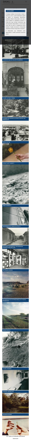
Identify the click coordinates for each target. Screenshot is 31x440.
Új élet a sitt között (8, 163)
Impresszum (15, 438)
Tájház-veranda (7, 368)
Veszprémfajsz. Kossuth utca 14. (12, 226)
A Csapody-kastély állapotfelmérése (13, 59)
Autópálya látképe (8, 270)
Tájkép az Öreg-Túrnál (9, 98)
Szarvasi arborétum (8, 391)
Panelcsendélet (7, 205)
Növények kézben (7, 414)
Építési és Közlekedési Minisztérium (17, 436)
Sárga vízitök (6, 142)
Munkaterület (7, 330)
